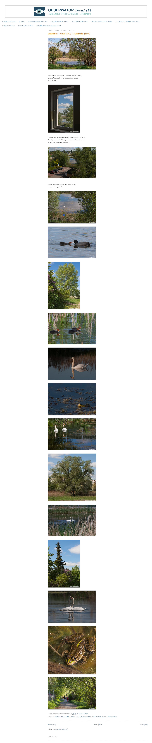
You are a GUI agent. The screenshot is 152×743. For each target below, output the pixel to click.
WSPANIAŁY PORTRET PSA (37, 21)
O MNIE (22, 21)
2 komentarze (82, 714)
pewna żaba (96, 717)
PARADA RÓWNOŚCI (25, 26)
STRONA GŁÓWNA (9, 21)
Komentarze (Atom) (61, 729)
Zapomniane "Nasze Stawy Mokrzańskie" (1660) (69, 33)
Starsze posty (144, 725)
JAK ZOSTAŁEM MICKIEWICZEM (127, 21)
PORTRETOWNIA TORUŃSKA (102, 21)
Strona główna (97, 725)
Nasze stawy (86, 717)
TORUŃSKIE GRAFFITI (80, 21)
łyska (78, 717)
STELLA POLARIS (8, 26)
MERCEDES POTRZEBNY (60, 21)
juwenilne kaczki (62, 717)
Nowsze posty (52, 725)
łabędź (72, 717)
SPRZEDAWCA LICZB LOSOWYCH (48, 26)
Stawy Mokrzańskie (109, 717)
